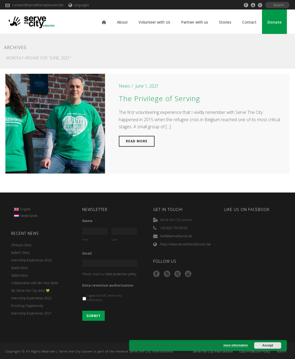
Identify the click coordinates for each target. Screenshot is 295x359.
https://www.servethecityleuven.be (185, 244)
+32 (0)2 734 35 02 (174, 228)
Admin (281, 351)
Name (89, 221)
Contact (249, 22)
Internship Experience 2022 (31, 298)
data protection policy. (121, 274)
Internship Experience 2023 (31, 260)
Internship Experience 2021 (31, 313)
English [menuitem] (25, 209)
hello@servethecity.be (176, 236)
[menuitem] (25, 209)
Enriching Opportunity (27, 305)
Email (89, 253)
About (122, 22)
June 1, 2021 (147, 86)
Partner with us (194, 22)
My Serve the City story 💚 (30, 290)
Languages (78, 5)
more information (235, 345)
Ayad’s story (19, 267)
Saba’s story (19, 275)
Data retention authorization (109, 285)
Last (114, 239)
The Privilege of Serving (159, 98)
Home (104, 22)
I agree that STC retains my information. (104, 298)
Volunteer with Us (154, 22)
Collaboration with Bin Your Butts (34, 283)
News (124, 86)
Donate (274, 22)
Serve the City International (213, 351)
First (86, 239)
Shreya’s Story (21, 245)
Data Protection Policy (254, 351)
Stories (225, 22)
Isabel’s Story (20, 252)
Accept (267, 345)
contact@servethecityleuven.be (38, 4)
